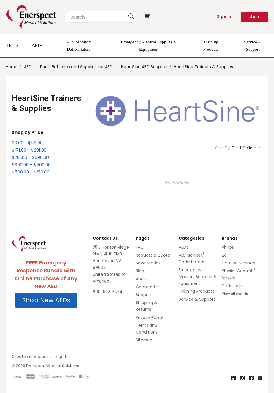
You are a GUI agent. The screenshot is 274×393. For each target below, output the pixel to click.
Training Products (196, 291)
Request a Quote (153, 255)
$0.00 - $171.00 (27, 143)
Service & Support (197, 299)
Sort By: (223, 148)
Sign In (61, 356)
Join (254, 17)
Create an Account (31, 356)
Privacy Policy (149, 317)
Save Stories (148, 263)
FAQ (140, 247)
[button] (46, 300)
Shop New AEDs (46, 300)
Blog (140, 271)
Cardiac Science (238, 263)
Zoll (225, 255)
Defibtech (232, 286)
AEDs (183, 247)
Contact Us (147, 287)
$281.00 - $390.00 (30, 157)
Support (144, 295)
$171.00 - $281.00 (29, 150)
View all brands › (236, 294)
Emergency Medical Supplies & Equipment (198, 276)
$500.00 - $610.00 (30, 172)
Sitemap (144, 340)
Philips (228, 247)
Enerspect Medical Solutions (52, 365)
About (142, 279)
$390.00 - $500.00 (31, 165)
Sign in (224, 17)
